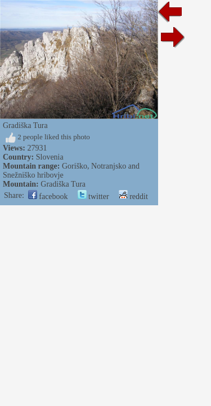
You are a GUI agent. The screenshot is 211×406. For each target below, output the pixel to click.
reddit (133, 196)
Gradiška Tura (63, 184)
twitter (93, 196)
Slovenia (50, 157)
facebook (48, 196)
